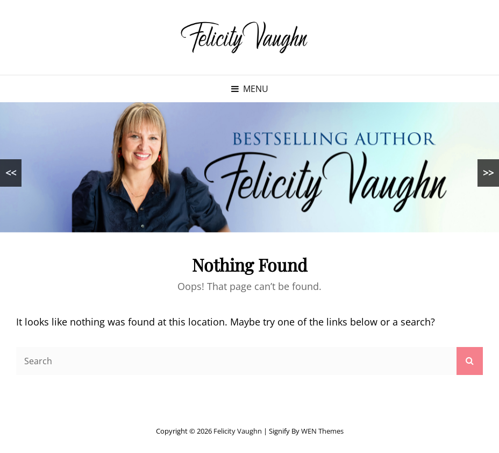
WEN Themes (322, 431)
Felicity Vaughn (237, 431)
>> (488, 172)
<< (10, 172)
